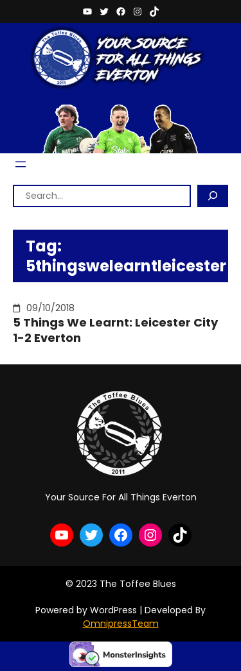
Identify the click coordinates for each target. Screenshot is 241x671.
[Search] (212, 196)
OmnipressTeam (121, 623)
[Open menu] (20, 164)
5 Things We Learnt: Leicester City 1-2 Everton (115, 330)
